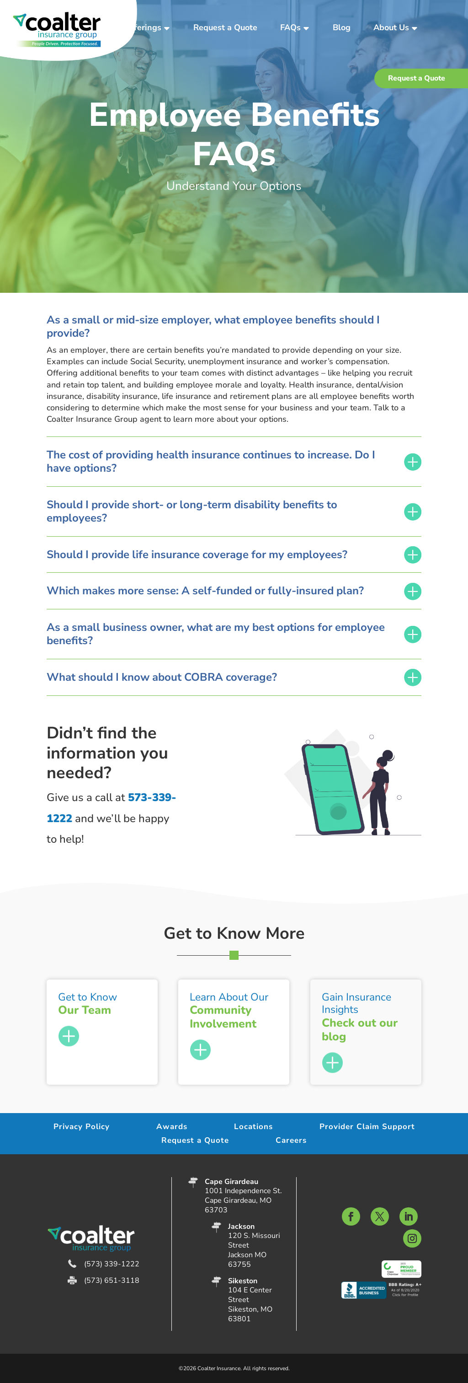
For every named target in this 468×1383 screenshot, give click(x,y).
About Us (391, 27)
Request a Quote (225, 27)
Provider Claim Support (367, 1128)
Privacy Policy (81, 1128)
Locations (253, 1128)
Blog (342, 27)
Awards (171, 1128)
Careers (291, 1141)
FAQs (290, 27)
